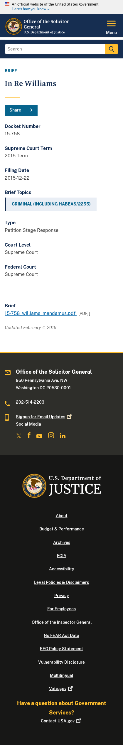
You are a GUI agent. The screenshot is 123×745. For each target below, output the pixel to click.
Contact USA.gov (61, 721)
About (62, 515)
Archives (61, 542)
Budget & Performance (61, 529)
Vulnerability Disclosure (61, 662)
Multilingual (61, 675)
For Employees (61, 608)
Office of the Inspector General (62, 622)
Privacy (61, 595)
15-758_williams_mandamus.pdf (41, 313)
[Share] (21, 110)
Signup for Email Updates (44, 416)
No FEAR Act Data (61, 635)
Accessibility (61, 569)
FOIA (61, 555)
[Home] (37, 33)
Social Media (28, 424)
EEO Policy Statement (61, 648)
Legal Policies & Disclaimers (61, 582)
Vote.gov (61, 688)
